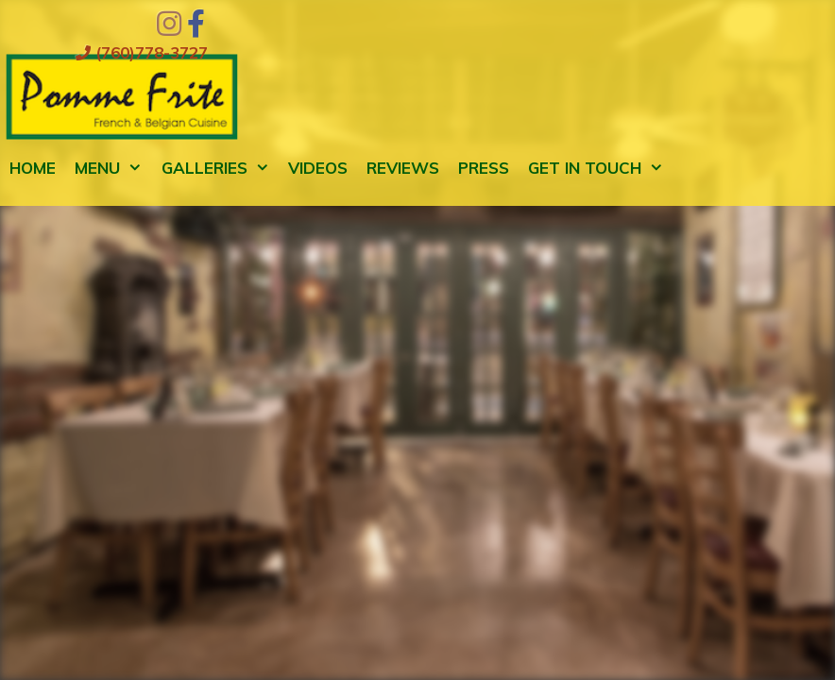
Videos (318, 168)
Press (483, 168)
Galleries (221, 168)
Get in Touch (600, 168)
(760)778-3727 (142, 52)
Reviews (402, 168)
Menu (113, 168)
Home (32, 168)
